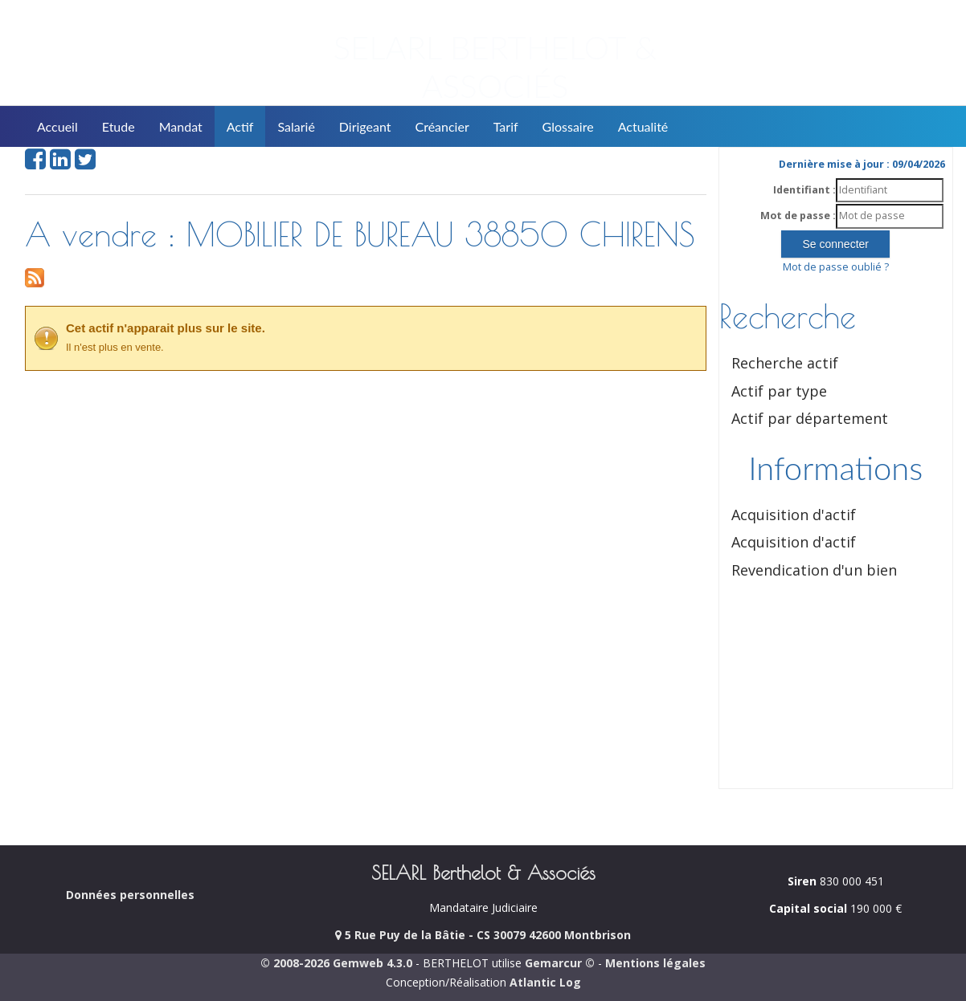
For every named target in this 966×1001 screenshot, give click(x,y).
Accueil (57, 126)
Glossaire (568, 126)
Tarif (505, 126)
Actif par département (809, 418)
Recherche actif (784, 362)
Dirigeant (365, 126)
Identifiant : (804, 190)
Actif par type (779, 391)
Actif (240, 126)
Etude (118, 126)
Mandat (181, 126)
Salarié (295, 126)
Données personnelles (130, 894)
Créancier (442, 126)
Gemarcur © (560, 962)
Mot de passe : (798, 215)
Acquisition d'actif (793, 514)
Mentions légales (655, 962)
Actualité (643, 126)
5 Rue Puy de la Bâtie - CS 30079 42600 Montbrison (483, 934)
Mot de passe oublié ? (836, 267)
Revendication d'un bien (814, 570)
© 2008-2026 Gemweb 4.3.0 (336, 962)
